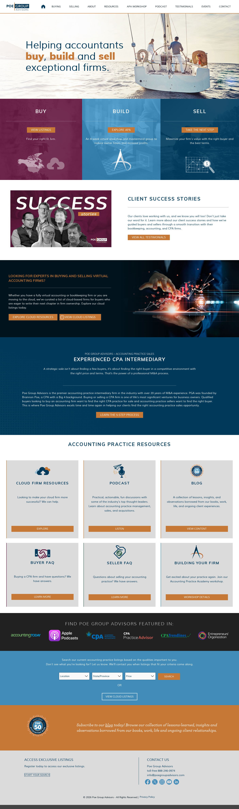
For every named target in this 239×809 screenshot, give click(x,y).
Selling (78, 8)
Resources (115, 8)
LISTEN (119, 532)
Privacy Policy (147, 801)
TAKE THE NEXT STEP (200, 134)
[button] (33, 321)
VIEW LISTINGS (41, 134)
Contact (229, 8)
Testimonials (188, 8)
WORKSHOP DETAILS (197, 601)
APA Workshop (141, 8)
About (96, 8)
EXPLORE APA (121, 134)
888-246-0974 (166, 774)
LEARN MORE (42, 600)
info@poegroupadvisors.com (165, 779)
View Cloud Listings (120, 700)
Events (210, 8)
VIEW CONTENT (197, 532)
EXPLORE (42, 532)
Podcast (165, 8)
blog (109, 729)
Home (47, 8)
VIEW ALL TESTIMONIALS (149, 241)
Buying (60, 8)
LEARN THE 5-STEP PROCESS (119, 419)
